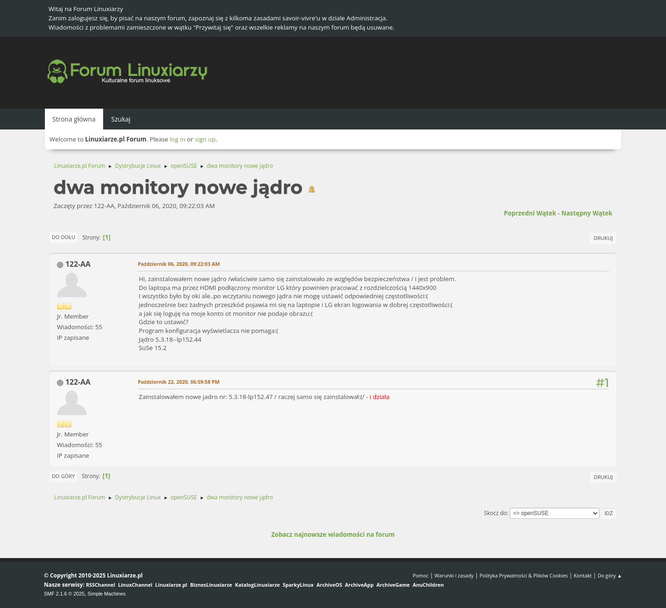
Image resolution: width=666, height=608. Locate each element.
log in (177, 139)
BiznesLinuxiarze (211, 584)
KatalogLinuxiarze (257, 584)
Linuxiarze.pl (171, 584)
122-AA (78, 264)
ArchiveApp (359, 584)
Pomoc (421, 575)
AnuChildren (428, 584)
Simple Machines (106, 593)
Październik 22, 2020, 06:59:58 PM (179, 381)
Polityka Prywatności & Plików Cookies (524, 575)
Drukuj (603, 237)
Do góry (63, 476)
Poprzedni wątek (530, 213)
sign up (205, 139)
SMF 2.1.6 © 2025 (64, 593)
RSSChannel (100, 584)
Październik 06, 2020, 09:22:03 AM (179, 263)
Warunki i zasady (454, 575)
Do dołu (63, 236)
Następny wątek (586, 213)
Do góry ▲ (610, 575)
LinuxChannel (135, 584)
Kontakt (583, 575)
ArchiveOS (329, 584)
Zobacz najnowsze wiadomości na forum (333, 534)
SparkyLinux (298, 584)
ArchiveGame (393, 584)
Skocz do (495, 513)
